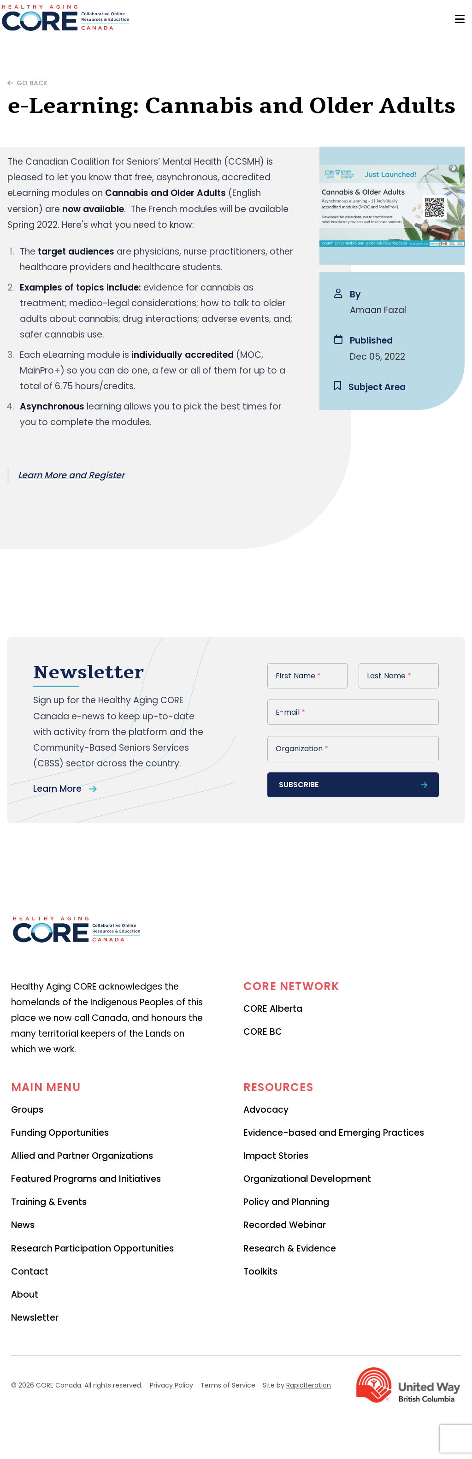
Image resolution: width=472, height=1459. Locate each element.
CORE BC (262, 1032)
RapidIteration (308, 1385)
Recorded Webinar (284, 1225)
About (24, 1294)
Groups (27, 1109)
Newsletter (35, 1317)
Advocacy (266, 1109)
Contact (29, 1271)
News (23, 1225)
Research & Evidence (289, 1248)
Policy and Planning (286, 1202)
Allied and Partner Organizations (82, 1156)
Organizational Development (307, 1179)
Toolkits (260, 1271)
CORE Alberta (272, 1008)
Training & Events (49, 1202)
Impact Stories (275, 1156)
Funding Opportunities (60, 1133)
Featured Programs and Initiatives (86, 1179)
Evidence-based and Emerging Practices (333, 1133)
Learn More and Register (71, 475)
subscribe (353, 784)
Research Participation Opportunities (92, 1248)
